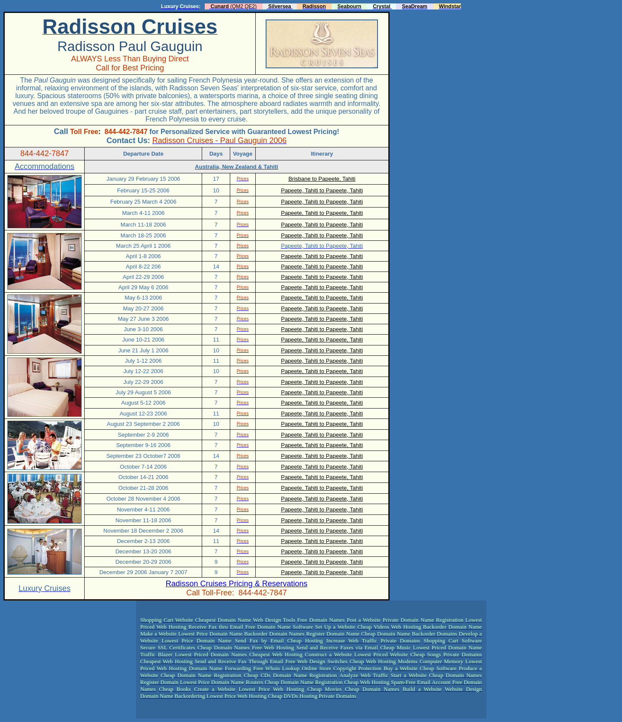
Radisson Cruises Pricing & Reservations (237, 583)
